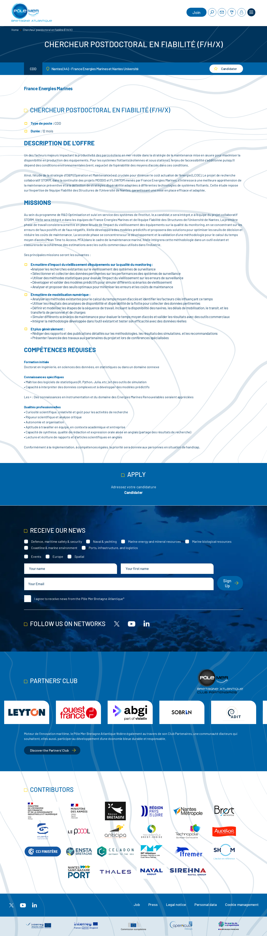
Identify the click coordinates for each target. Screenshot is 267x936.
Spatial (79, 556)
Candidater (133, 492)
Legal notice (176, 904)
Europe (58, 556)
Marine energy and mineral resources (154, 541)
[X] (117, 624)
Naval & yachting (105, 541)
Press (153, 904)
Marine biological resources (212, 541)
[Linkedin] (146, 624)
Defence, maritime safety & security (56, 541)
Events (36, 556)
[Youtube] (132, 624)
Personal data (205, 904)
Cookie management (242, 904)
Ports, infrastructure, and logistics (113, 548)
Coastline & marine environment (54, 548)
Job (137, 904)
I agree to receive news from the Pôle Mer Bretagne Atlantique (78, 599)
